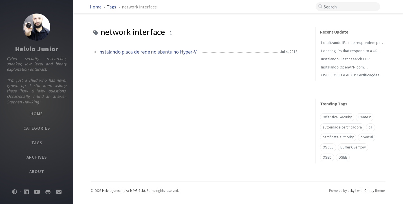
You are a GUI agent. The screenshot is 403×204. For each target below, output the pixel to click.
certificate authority (338, 137)
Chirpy (369, 190)
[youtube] (37, 192)
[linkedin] (26, 192)
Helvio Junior (37, 49)
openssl (366, 137)
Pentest (364, 117)
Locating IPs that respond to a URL (350, 50)
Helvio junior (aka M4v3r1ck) (123, 190)
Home (96, 7)
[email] (58, 192)
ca (370, 127)
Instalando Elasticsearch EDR (345, 58)
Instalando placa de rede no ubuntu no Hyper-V (147, 52)
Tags (112, 7)
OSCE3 (328, 147)
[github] (48, 192)
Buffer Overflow (353, 147)
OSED (327, 157)
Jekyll (352, 190)
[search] (347, 7)
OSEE (342, 157)
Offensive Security (337, 117)
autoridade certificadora (342, 127)
